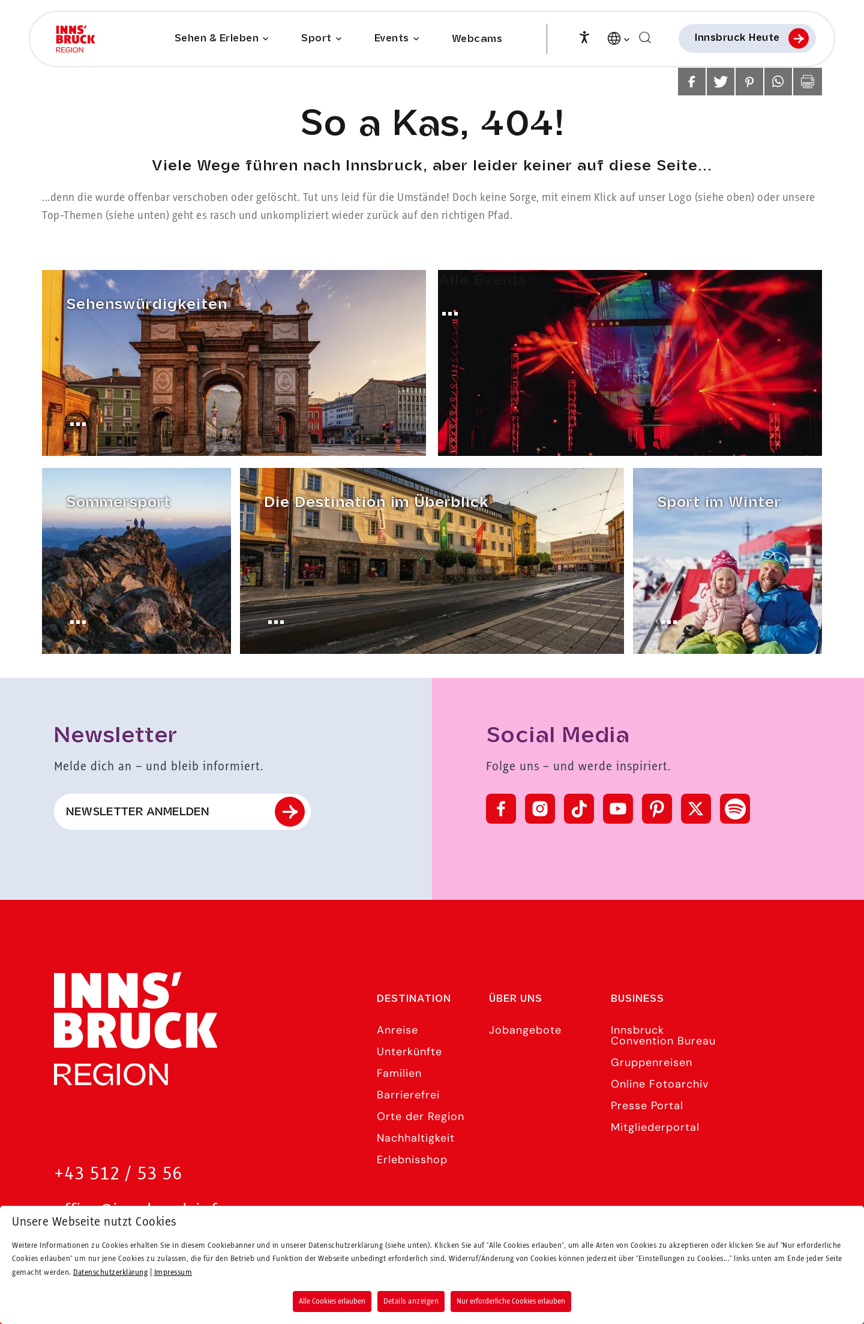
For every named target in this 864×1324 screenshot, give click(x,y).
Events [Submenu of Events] (391, 39)
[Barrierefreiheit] (584, 36)
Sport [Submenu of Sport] (316, 39)
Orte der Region (420, 1116)
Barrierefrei (408, 1095)
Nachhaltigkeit (416, 1138)
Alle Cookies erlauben (332, 1301)
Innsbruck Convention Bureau (663, 1035)
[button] (692, 81)
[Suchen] (645, 38)
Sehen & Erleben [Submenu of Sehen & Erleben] (217, 39)
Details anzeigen (411, 1301)
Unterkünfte (409, 1051)
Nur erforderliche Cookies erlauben (511, 1301)
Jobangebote (525, 1030)
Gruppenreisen (651, 1062)
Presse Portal (647, 1105)
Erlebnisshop (412, 1159)
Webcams (477, 39)
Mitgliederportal (655, 1127)
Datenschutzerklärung (110, 1272)
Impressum (173, 1272)
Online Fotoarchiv (660, 1084)
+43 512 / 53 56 (118, 1174)
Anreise (397, 1030)
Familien (399, 1073)
